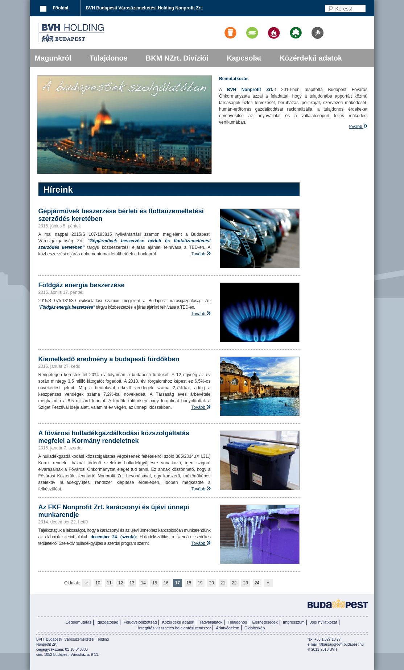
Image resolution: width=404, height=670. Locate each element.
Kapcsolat (244, 58)
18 (188, 582)
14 (143, 582)
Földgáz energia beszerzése (81, 285)
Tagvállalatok (211, 622)
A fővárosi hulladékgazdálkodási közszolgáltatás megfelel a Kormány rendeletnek (113, 436)
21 (222, 582)
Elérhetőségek (264, 622)
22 (234, 582)
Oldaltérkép (254, 628)
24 (257, 582)
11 (109, 582)
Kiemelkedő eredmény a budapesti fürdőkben (109, 359)
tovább (355, 126)
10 (97, 582)
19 (200, 582)
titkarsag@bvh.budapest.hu (342, 644)
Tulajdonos (109, 58)
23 (245, 582)
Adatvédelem (227, 628)
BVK (96, 32)
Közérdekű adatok (311, 58)
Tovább (198, 253)
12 (120, 582)
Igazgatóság (107, 622)
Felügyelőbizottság (140, 622)
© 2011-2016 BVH (322, 649)
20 (211, 582)
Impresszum (294, 622)
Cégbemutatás (78, 622)
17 (177, 582)
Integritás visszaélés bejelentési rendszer (174, 628)
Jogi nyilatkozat (323, 622)
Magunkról (53, 58)
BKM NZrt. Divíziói (177, 58)
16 (166, 582)
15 (154, 582)
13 (131, 582)
